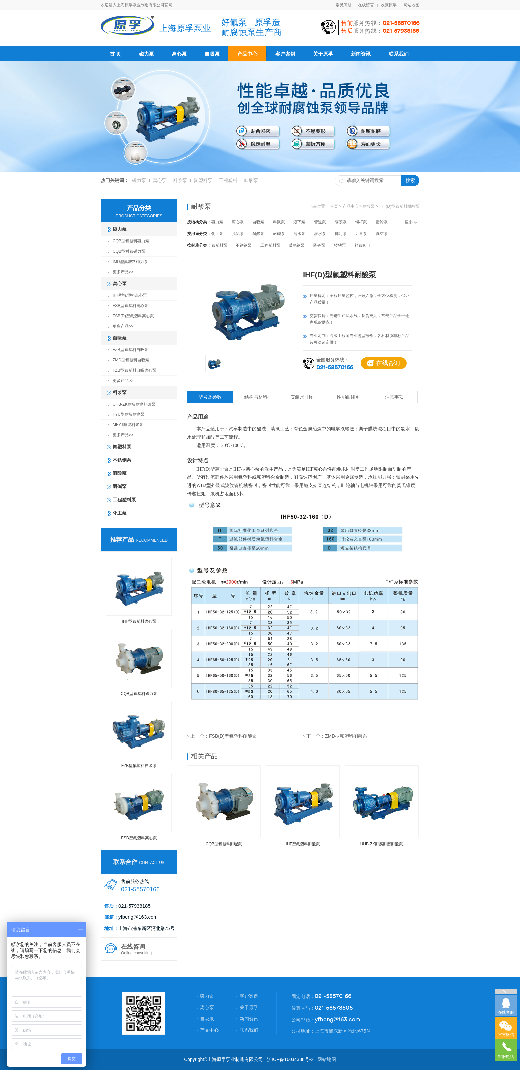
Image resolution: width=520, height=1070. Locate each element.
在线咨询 (383, 363)
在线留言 (366, 5)
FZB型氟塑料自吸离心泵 (134, 370)
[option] (247, 308)
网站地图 (411, 5)
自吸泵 (212, 54)
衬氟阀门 (362, 245)
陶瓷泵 (319, 245)
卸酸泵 (251, 180)
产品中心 (247, 54)
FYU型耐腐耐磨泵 (129, 414)
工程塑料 (228, 180)
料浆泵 (180, 180)
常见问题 (344, 5)
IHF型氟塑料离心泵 (130, 295)
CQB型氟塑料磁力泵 (131, 241)
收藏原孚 (389, 5)
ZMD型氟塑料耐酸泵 (346, 736)
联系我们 (399, 54)
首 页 (115, 54)
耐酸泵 (120, 473)
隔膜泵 (341, 222)
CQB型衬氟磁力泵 (129, 251)
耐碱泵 (120, 486)
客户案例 (285, 54)
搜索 (410, 180)
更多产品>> (123, 272)
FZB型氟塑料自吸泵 (130, 349)
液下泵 (299, 222)
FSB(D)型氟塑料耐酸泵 (233, 736)
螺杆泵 (361, 222)
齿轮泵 (382, 222)
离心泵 (179, 54)
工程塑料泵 (124, 499)
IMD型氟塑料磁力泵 (130, 261)
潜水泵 (320, 233)
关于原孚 (323, 54)
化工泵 (120, 513)
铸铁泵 (340, 245)
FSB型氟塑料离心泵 (130, 305)
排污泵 (341, 233)
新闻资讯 (361, 54)
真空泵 (382, 233)
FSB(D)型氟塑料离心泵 (133, 316)
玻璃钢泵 (297, 245)
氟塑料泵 (203, 180)
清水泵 (299, 233)
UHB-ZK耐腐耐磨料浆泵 (134, 404)
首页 (334, 206)
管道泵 (320, 222)
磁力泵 (146, 54)
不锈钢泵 (122, 460)
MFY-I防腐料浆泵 (128, 424)
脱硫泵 (238, 233)
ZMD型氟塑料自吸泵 (131, 360)
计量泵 (361, 233)
